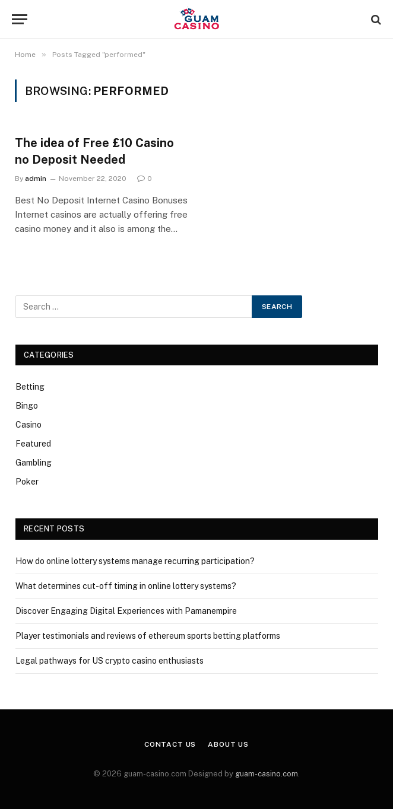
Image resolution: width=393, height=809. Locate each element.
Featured (33, 443)
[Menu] (19, 19)
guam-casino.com (266, 773)
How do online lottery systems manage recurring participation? (135, 561)
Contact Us (170, 744)
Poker (27, 481)
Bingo (26, 405)
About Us (228, 744)
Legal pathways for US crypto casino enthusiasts (109, 660)
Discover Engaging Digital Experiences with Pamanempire (126, 611)
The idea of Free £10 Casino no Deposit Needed (94, 151)
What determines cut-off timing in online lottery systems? (125, 586)
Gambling (33, 462)
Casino (28, 424)
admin (35, 178)
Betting (30, 386)
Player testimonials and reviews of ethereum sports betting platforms (147, 636)
